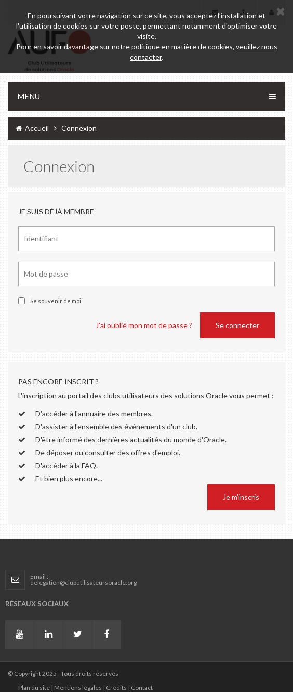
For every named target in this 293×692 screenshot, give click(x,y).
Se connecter (237, 325)
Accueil (32, 128)
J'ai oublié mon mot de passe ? (144, 325)
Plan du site (34, 687)
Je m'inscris (241, 496)
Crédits (116, 687)
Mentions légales (78, 687)
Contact (142, 687)
